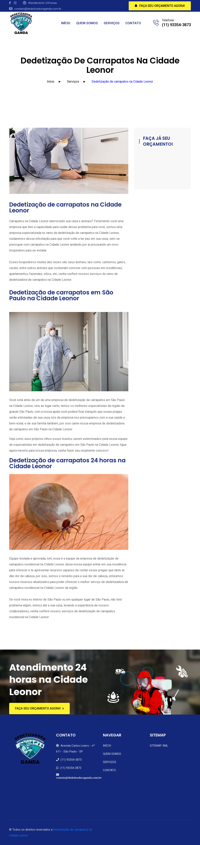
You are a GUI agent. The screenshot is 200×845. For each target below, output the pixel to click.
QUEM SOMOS (87, 23)
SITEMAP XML (159, 745)
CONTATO (133, 23)
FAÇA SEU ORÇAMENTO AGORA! (160, 6)
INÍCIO (65, 23)
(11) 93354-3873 (69, 759)
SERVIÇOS (112, 23)
